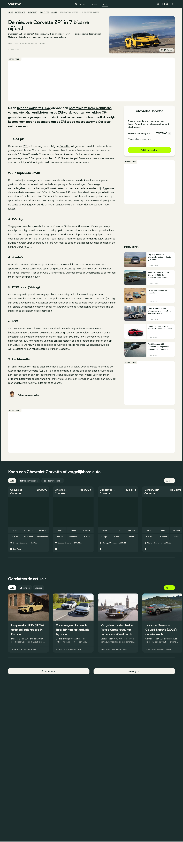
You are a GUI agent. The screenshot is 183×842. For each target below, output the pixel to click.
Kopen (94, 4)
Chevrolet (32, 12)
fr (165, 4)
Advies (38, 588)
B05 (34, 649)
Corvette (44, 12)
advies (54, 12)
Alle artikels (49, 671)
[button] (28, 491)
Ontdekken (80, 4)
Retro (125, 649)
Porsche (160, 649)
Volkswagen (71, 649)
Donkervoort (107, 489)
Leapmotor (26, 649)
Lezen (105, 4)
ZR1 (25, 146)
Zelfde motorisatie (53, 480)
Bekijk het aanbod (149, 150)
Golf (79, 649)
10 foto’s (166, 50)
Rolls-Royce (116, 649)
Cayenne (168, 649)
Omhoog (134, 671)
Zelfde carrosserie (29, 480)
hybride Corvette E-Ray (34, 108)
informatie (20, 12)
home (10, 12)
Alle (12, 480)
